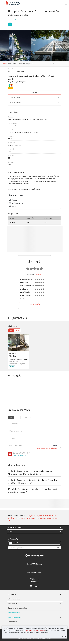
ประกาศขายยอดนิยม (14, 613)
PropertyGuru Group (15, 527)
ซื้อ (11, 330)
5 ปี (26, 417)
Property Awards (34, 564)
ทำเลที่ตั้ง (22, 64)
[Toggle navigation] (66, 4)
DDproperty (12, 594)
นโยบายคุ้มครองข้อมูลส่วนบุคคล (34, 630)
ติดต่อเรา (10, 532)
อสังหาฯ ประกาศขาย (14, 599)
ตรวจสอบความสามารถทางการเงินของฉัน (46, 448)
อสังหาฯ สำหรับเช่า (13, 604)
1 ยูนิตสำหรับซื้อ (34, 97)
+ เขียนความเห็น (34, 304)
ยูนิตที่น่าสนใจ (12, 64)
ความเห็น (38, 274)
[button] (59, 527)
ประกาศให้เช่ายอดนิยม (14, 617)
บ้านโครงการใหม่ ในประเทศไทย (17, 608)
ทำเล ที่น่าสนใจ (12, 622)
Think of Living (34, 555)
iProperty (34, 586)
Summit (34, 573)
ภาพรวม (4, 64)
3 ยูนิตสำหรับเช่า (34, 102)
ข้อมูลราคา (29, 64)
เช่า (17, 330)
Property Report (34, 580)
